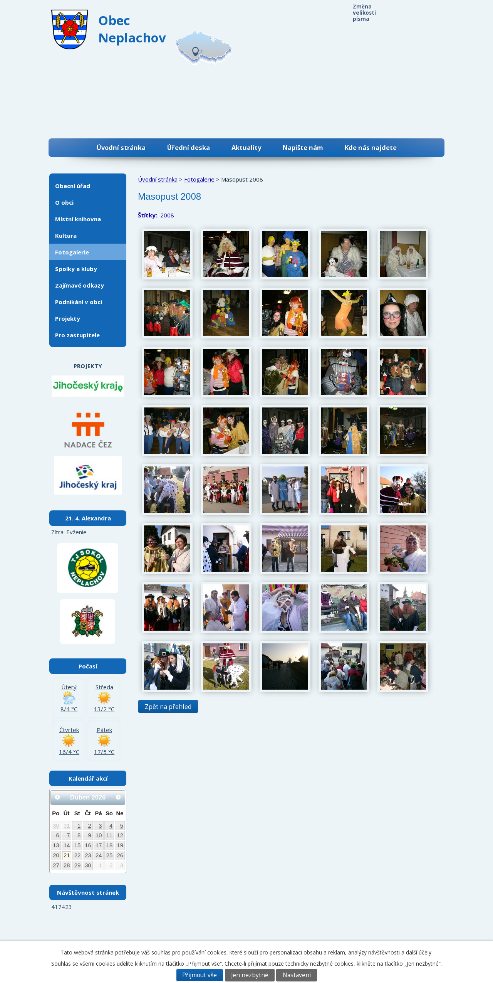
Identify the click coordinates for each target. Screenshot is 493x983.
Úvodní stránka (121, 147)
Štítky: (147, 215)
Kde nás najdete (371, 147)
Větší (426, 11)
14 (67, 845)
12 (120, 835)
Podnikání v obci (78, 302)
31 (67, 826)
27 (56, 865)
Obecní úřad (72, 186)
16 (88, 845)
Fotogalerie (199, 179)
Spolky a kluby (76, 269)
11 (109, 835)
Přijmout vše (199, 975)
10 (99, 835)
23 (88, 855)
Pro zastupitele (77, 335)
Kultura (66, 235)
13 (56, 845)
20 (56, 855)
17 (99, 845)
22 (77, 855)
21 (67, 855)
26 (120, 855)
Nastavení (297, 975)
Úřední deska (188, 147)
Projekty (67, 318)
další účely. (419, 952)
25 (109, 855)
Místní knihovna (78, 219)
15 (77, 845)
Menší (395, 11)
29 (77, 865)
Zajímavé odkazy (79, 285)
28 (67, 865)
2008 (167, 215)
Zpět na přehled (168, 706)
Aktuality (246, 147)
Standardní (410, 11)
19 (120, 845)
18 (109, 845)
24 (99, 855)
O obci (64, 202)
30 (56, 826)
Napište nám (303, 147)
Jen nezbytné (249, 975)
